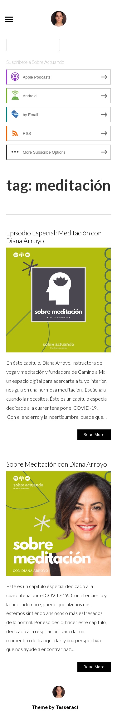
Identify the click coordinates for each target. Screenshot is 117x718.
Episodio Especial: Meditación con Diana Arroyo (53, 236)
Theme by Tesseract (55, 707)
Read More (94, 434)
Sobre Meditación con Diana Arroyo (56, 464)
